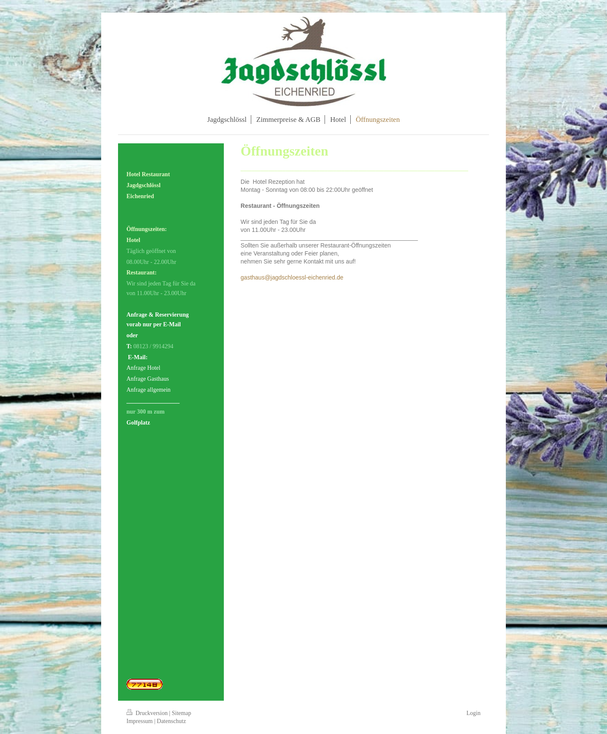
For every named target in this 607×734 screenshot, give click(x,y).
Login (474, 713)
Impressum (139, 721)
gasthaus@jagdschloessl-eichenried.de (292, 277)
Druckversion (147, 713)
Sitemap (181, 713)
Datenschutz (171, 721)
